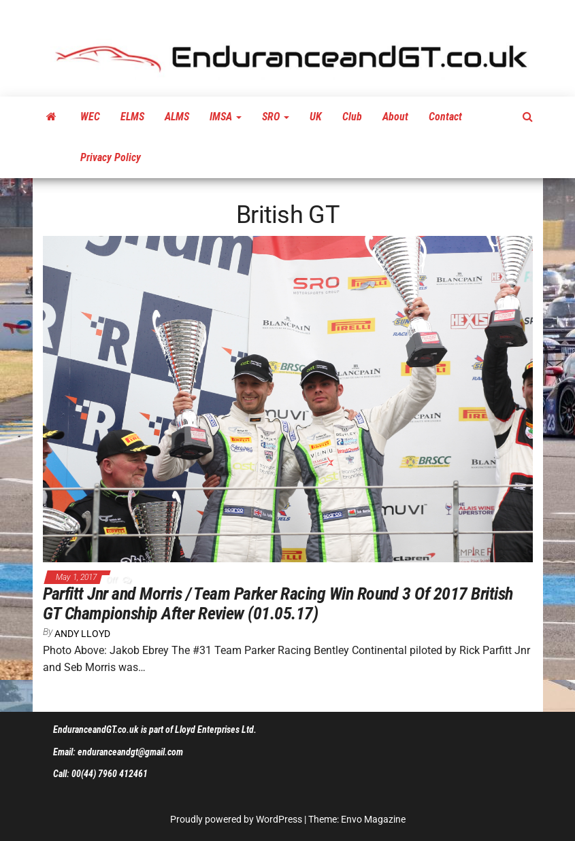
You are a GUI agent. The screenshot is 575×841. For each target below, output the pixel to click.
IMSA (226, 116)
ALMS (177, 116)
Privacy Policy (110, 157)
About (395, 116)
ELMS (132, 116)
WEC (90, 116)
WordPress (279, 819)
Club (352, 116)
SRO (275, 116)
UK (316, 116)
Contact (445, 116)
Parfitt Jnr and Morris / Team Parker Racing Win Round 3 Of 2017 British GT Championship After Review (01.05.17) (278, 603)
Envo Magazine (373, 819)
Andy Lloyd (82, 633)
